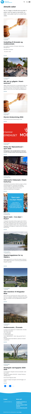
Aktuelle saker (7, 38)
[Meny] (28, 1)
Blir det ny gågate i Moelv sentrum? (21, 405)
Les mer (5, 55)
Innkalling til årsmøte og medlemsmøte (21, 402)
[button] (24, 2)
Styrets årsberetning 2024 (21, 407)
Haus (20, 412)
